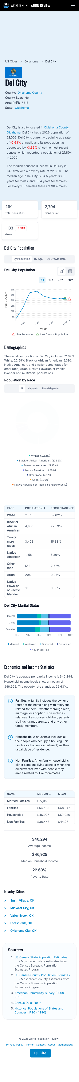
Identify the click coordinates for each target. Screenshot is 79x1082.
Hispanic (33, 388)
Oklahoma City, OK (20, 931)
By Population (21, 258)
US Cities (11, 61)
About (51, 1044)
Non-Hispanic (50, 388)
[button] (73, 5)
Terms (29, 1044)
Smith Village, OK (19, 900)
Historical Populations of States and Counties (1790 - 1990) (39, 1010)
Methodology (65, 1044)
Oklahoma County (29, 92)
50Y (70, 280)
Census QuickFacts (28, 1002)
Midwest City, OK (19, 908)
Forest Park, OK (18, 923)
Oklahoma (31, 61)
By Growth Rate (56, 258)
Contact (41, 1044)
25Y (60, 280)
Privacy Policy (14, 1044)
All (42, 280)
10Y (50, 280)
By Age (38, 258)
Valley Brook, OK (18, 916)
